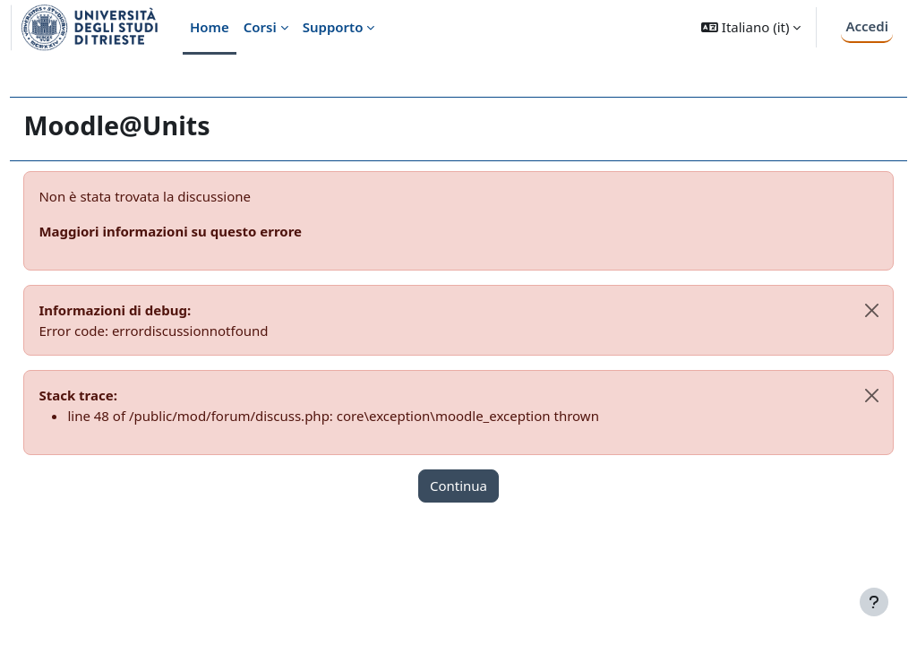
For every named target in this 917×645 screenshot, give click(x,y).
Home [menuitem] (209, 27)
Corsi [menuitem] (260, 27)
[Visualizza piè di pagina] (874, 602)
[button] (751, 27)
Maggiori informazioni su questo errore (210, 231)
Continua (458, 485)
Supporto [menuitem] (333, 27)
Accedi (866, 26)
